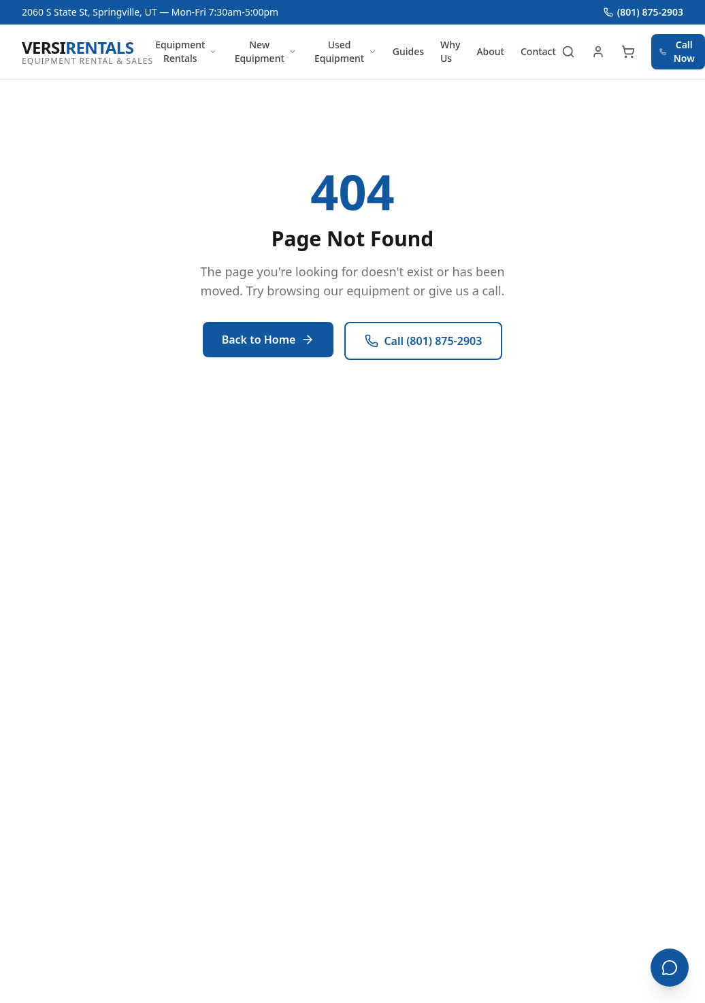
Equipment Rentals (185, 51)
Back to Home (268, 339)
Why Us (450, 51)
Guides (408, 51)
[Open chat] (670, 968)
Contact (538, 51)
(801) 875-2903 (643, 11)
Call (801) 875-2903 (423, 340)
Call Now (677, 51)
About (490, 51)
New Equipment (266, 51)
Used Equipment (345, 51)
